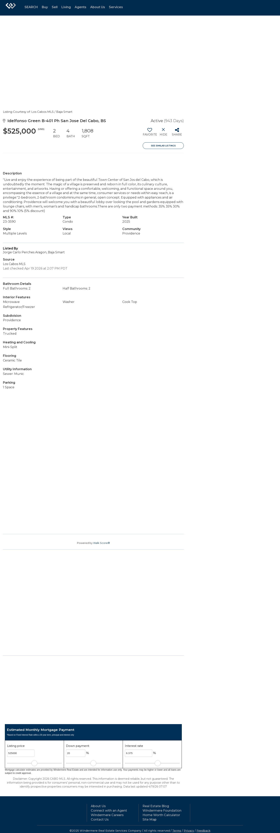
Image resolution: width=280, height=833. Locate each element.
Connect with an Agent (109, 810)
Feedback (203, 830)
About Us (97, 7)
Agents (80, 7)
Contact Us (100, 819)
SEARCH (31, 7)
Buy (45, 7)
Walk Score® (101, 542)
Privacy (189, 830)
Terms (176, 830)
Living (66, 7)
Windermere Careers (107, 815)
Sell (55, 7)
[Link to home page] (10, 8)
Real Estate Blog (156, 806)
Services (116, 7)
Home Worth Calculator (161, 815)
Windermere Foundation (162, 810)
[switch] (150, 133)
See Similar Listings (163, 145)
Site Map (150, 819)
